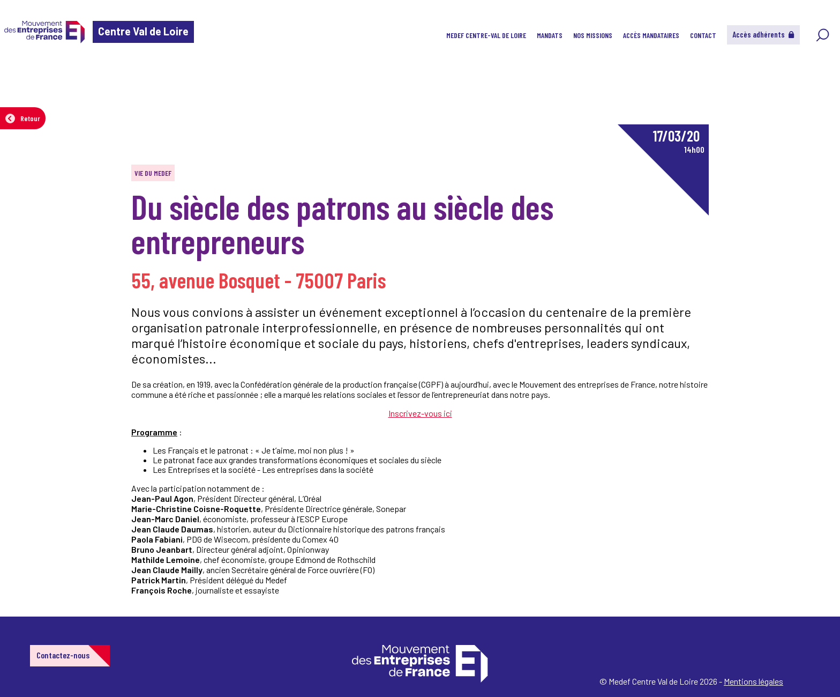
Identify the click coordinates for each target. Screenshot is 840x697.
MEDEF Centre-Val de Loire (486, 35)
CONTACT (703, 35)
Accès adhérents (763, 34)
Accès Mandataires (651, 35)
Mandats (549, 35)
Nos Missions (592, 35)
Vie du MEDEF (152, 172)
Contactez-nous (62, 655)
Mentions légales (753, 681)
